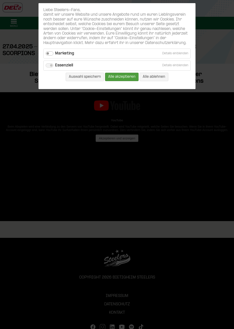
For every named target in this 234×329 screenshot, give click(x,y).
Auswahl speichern (85, 77)
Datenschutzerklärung (165, 43)
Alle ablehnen (154, 77)
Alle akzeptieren (121, 77)
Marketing (64, 54)
